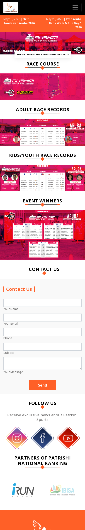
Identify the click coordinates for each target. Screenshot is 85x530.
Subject (8, 353)
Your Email (10, 323)
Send (42, 385)
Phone (7, 338)
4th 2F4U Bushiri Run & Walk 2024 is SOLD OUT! (43, 54)
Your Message (13, 372)
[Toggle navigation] (75, 7)
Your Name (11, 309)
